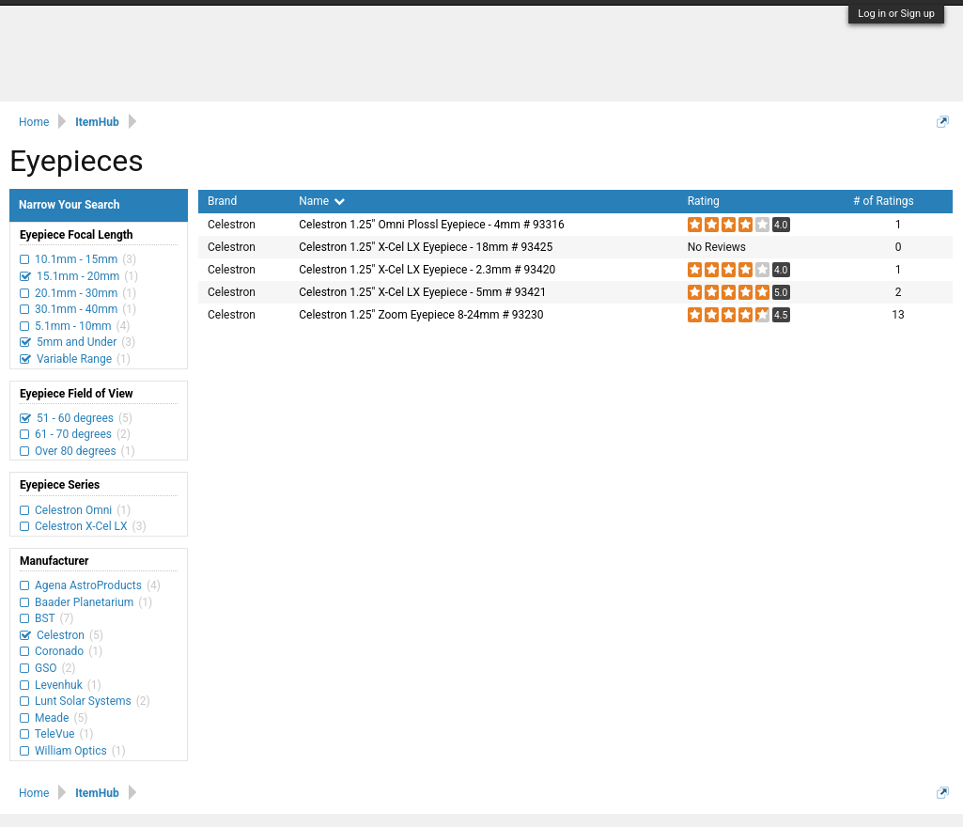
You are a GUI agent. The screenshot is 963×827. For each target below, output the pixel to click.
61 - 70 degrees (73, 434)
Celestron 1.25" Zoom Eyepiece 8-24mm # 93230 (421, 314)
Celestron (60, 635)
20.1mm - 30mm (76, 293)
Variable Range (74, 359)
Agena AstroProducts (88, 585)
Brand (222, 201)
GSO (46, 668)
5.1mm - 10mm (73, 326)
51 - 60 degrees (75, 418)
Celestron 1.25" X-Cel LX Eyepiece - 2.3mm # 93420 (427, 269)
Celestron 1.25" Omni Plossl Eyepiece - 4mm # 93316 (432, 224)
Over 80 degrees (75, 451)
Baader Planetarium (84, 602)
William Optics (71, 750)
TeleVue (54, 734)
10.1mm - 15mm (76, 259)
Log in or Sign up (896, 14)
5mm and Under (76, 342)
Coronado (59, 651)
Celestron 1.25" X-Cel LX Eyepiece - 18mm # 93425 (425, 247)
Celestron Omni (73, 510)
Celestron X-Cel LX (81, 526)
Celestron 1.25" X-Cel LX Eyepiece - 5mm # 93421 (422, 292)
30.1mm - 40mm (76, 309)
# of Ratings (883, 201)
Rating (704, 201)
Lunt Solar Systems (83, 701)
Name (322, 201)
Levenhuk (58, 685)
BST (44, 618)
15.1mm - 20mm (78, 276)
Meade (51, 718)
